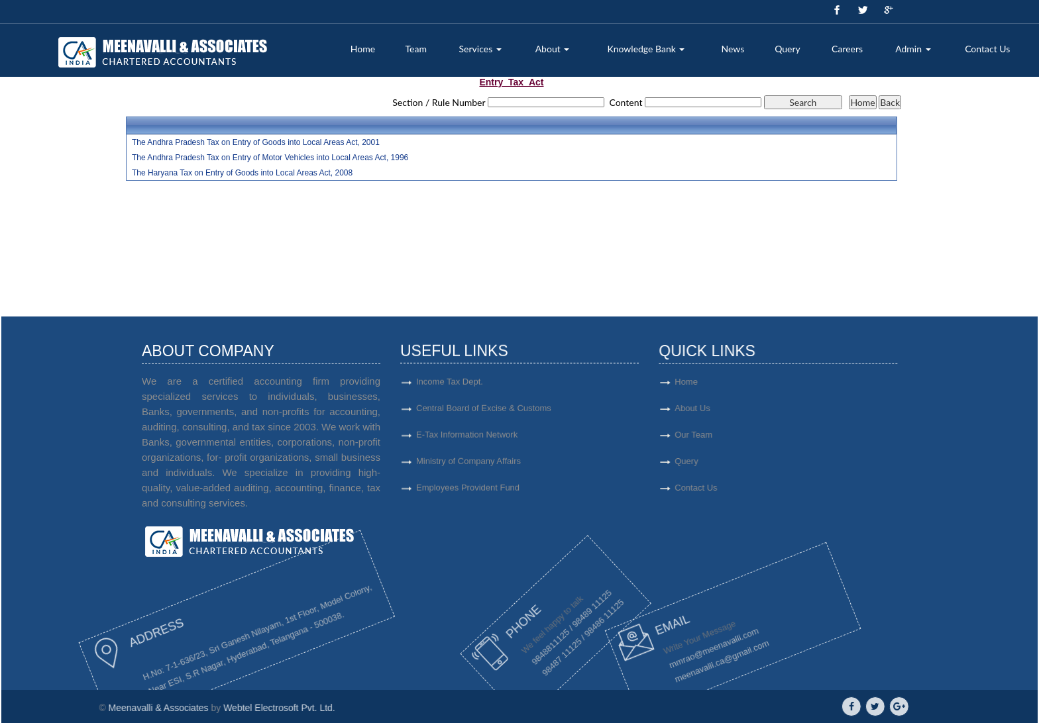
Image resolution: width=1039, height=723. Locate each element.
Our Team (738, 435)
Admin (912, 48)
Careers (847, 48)
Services (480, 48)
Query (787, 48)
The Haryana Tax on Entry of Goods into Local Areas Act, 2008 (242, 172)
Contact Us (987, 48)
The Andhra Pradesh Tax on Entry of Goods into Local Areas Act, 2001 (256, 142)
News (733, 48)
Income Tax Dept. (449, 388)
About (552, 48)
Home (363, 48)
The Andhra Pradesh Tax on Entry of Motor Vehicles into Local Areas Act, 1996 (270, 157)
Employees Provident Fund (468, 494)
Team (416, 48)
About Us (737, 408)
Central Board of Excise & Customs (483, 414)
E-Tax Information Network (467, 441)
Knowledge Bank (645, 48)
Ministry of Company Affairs (468, 467)
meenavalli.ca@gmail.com (665, 659)
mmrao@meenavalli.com (652, 653)
